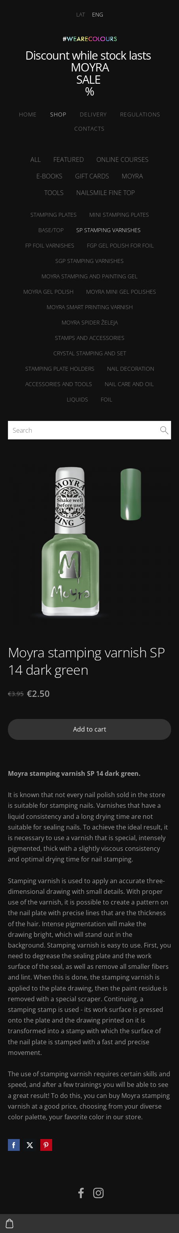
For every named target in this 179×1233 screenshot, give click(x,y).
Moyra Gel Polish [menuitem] (48, 291)
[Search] (89, 430)
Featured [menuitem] (68, 159)
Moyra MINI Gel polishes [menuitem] (121, 291)
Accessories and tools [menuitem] (58, 384)
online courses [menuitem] (122, 159)
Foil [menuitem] (106, 399)
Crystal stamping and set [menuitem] (89, 353)
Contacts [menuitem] (89, 128)
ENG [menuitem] (97, 14)
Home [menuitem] (28, 114)
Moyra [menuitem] (132, 176)
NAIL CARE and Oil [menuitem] (129, 384)
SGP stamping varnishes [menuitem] (89, 261)
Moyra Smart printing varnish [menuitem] (90, 307)
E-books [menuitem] (49, 176)
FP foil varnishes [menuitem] (49, 245)
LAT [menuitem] (80, 14)
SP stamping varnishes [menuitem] (108, 230)
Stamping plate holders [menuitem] (59, 368)
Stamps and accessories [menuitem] (89, 338)
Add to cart (89, 729)
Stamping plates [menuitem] (53, 214)
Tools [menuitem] (54, 192)
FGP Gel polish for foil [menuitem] (120, 245)
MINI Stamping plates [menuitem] (119, 214)
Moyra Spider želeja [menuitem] (90, 322)
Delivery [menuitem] (93, 114)
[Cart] (9, 1223)
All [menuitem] (35, 159)
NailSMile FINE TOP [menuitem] (105, 192)
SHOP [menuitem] (58, 114)
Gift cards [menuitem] (92, 176)
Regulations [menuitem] (140, 114)
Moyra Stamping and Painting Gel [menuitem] (89, 276)
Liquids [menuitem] (77, 399)
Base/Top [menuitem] (51, 230)
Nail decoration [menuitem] (130, 368)
